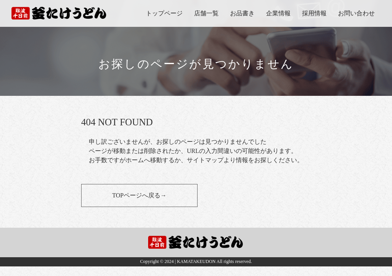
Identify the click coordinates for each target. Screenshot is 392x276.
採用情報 (314, 13)
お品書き (242, 13)
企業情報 (278, 13)
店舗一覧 (206, 13)
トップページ (164, 13)
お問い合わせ (356, 13)
